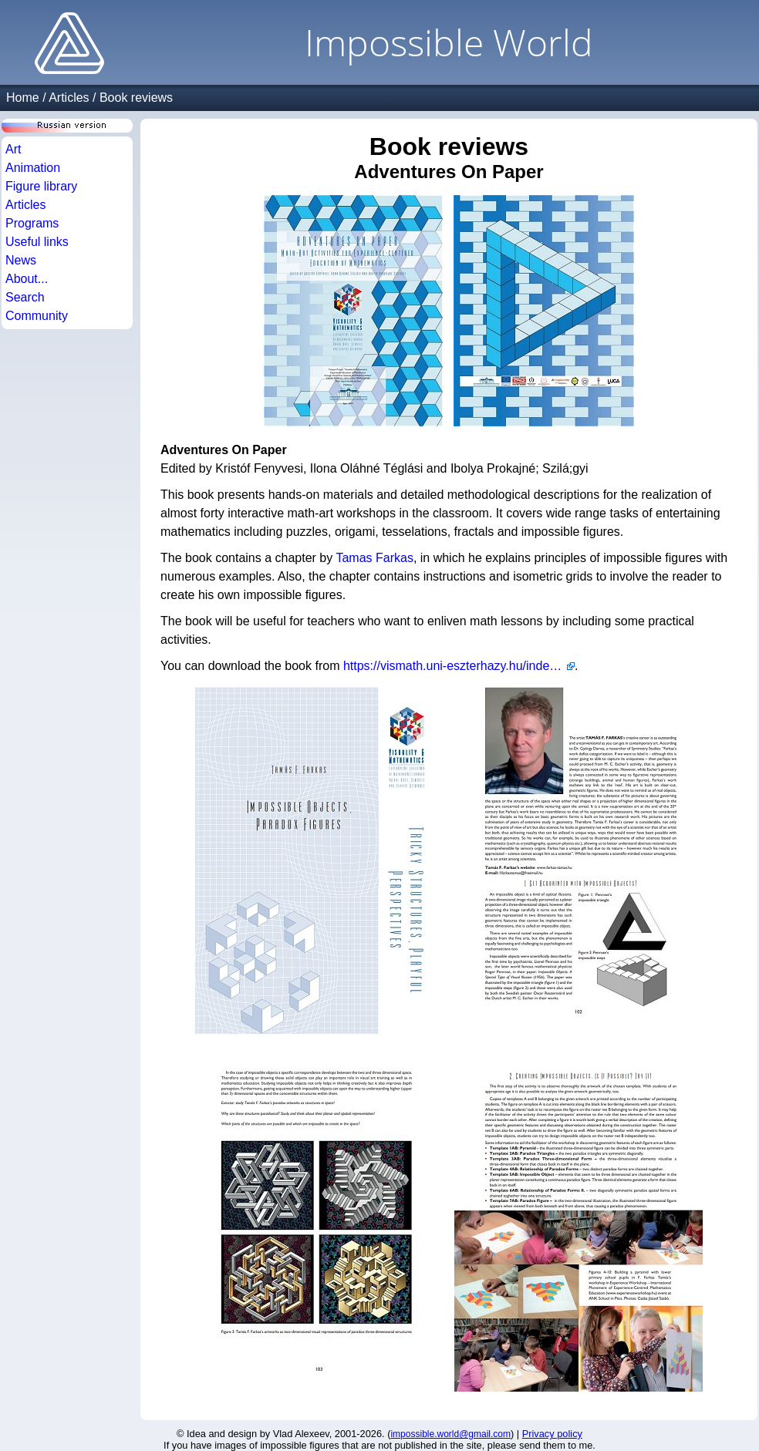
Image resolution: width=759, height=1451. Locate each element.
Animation (32, 167)
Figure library (41, 186)
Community (36, 315)
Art (13, 149)
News (20, 260)
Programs (32, 223)
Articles (69, 97)
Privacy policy (552, 1433)
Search (25, 297)
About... (26, 278)
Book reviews (136, 97)
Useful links (37, 241)
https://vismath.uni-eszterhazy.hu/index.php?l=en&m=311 (459, 665)
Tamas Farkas (374, 557)
